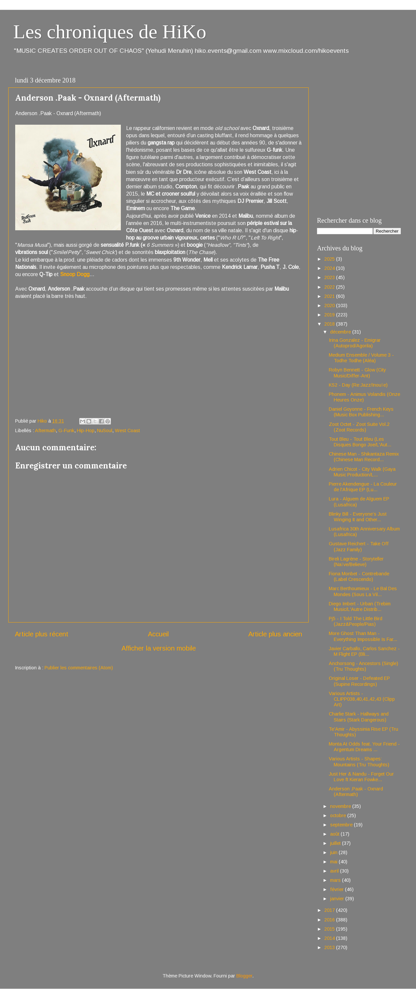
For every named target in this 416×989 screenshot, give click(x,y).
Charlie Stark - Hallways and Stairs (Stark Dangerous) (359, 716)
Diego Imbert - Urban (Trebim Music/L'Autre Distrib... (360, 606)
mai (334, 861)
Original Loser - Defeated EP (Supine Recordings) (359, 681)
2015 (330, 929)
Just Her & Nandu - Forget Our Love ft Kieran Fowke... (361, 776)
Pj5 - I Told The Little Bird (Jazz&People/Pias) (355, 621)
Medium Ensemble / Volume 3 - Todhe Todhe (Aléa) (361, 357)
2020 (330, 305)
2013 (330, 947)
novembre (341, 806)
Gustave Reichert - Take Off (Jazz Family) (359, 546)
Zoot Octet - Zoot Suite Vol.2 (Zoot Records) (359, 427)
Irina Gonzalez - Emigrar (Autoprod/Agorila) (355, 342)
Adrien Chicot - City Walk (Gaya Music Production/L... (362, 471)
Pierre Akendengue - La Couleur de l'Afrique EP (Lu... (363, 486)
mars (336, 880)
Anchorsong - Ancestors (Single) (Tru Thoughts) (363, 666)
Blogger (244, 975)
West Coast (127, 430)
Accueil (158, 634)
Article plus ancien (275, 634)
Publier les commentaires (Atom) (79, 667)
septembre (342, 824)
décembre (341, 332)
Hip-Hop (85, 430)
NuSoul (104, 430)
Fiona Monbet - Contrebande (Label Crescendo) (359, 576)
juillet (336, 843)
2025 (330, 259)
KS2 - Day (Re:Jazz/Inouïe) (358, 385)
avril (335, 871)
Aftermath (45, 430)
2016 (330, 919)
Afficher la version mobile (158, 648)
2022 (330, 287)
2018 (330, 324)
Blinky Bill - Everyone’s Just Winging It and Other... (358, 516)
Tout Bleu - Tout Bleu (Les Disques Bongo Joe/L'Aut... (360, 441)
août (335, 834)
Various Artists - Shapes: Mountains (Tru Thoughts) (359, 761)
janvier (337, 898)
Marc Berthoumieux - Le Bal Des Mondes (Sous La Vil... (363, 591)
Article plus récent (41, 634)
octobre (338, 815)
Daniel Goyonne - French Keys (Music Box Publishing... (361, 411)
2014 (330, 938)
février (337, 889)
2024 (330, 268)
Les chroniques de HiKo (109, 32)
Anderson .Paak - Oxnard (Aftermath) (356, 791)
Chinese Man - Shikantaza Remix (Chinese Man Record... (364, 456)
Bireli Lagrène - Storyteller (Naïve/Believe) (356, 561)
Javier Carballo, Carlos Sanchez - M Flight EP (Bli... (364, 651)
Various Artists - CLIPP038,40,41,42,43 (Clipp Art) (362, 699)
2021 (330, 296)
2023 (330, 277)
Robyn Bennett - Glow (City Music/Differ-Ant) (357, 372)
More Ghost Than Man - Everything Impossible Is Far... (363, 636)
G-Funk (66, 430)
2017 (330, 910)
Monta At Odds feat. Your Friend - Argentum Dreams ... (364, 746)
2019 (330, 314)
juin (334, 852)
